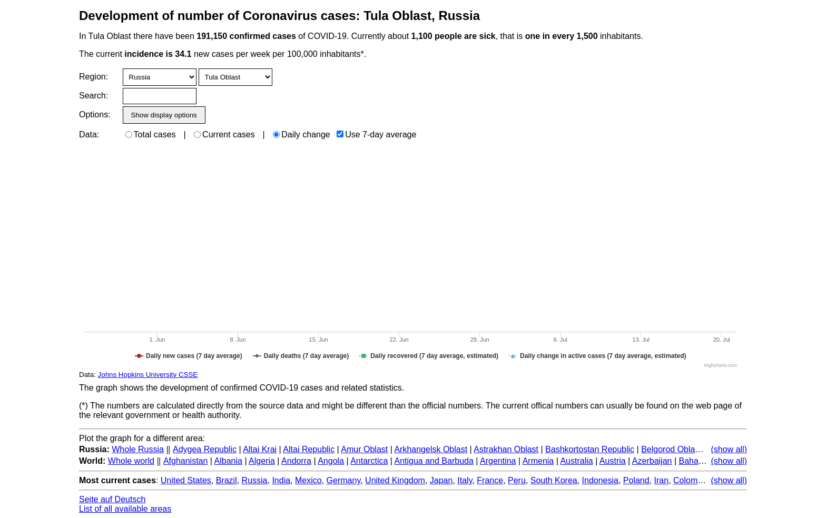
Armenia (538, 460)
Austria (612, 460)
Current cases (224, 134)
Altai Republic (309, 449)
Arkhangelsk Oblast (430, 449)
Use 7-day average (376, 134)
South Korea (553, 480)
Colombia (691, 480)
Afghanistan (185, 460)
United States (186, 480)
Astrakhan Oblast (506, 449)
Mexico (308, 480)
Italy (464, 480)
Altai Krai (260, 449)
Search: (93, 95)
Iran (661, 480)
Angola (331, 460)
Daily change (301, 134)
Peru (517, 480)
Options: (94, 114)
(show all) (729, 449)
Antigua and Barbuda (434, 460)
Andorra (296, 460)
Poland (636, 480)
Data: (89, 134)
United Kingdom (395, 480)
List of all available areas (125, 508)
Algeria (262, 460)
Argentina (498, 460)
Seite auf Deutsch (112, 499)
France (490, 480)
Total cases (150, 134)
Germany (344, 480)
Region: (93, 76)
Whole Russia (138, 449)
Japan (441, 480)
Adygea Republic (205, 449)
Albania (228, 460)
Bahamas (696, 460)
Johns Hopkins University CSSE (148, 374)
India (281, 480)
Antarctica (369, 460)
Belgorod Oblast (671, 449)
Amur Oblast (364, 449)
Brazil (226, 480)
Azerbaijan (652, 460)
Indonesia (600, 480)
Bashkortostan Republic (589, 449)
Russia (255, 480)
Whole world (131, 460)
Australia (576, 460)
